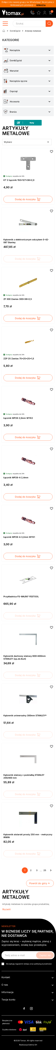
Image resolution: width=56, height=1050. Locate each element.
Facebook (24, 1008)
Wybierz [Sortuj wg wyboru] (27, 142)
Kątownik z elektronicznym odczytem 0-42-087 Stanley (26, 241)
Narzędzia (15, 50)
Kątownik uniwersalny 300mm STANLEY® (24, 715)
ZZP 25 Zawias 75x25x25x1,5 (18, 358)
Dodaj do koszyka (28, 199)
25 (44, 870)
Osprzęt (14, 91)
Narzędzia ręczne (18, 81)
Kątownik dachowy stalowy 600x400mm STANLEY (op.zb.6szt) (24, 657)
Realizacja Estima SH (28, 1045)
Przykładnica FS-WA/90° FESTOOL (21, 596)
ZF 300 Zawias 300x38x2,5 (17, 299)
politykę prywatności (43, 964)
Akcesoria (14, 101)
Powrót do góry (40, 883)
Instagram (31, 1008)
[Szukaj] (33, 23)
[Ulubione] (38, 12)
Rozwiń (6, 909)
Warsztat (14, 70)
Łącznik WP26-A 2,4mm (15, 477)
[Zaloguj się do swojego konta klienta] (44, 12)
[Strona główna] (3, 31)
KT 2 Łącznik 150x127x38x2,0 (18, 180)
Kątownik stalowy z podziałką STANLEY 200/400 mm (23, 776)
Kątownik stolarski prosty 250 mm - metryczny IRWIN (27, 836)
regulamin (19, 964)
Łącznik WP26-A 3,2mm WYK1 (19, 537)
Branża (13, 112)
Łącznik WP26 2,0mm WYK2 (18, 418)
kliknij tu (41, 5)
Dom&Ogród (16, 60)
